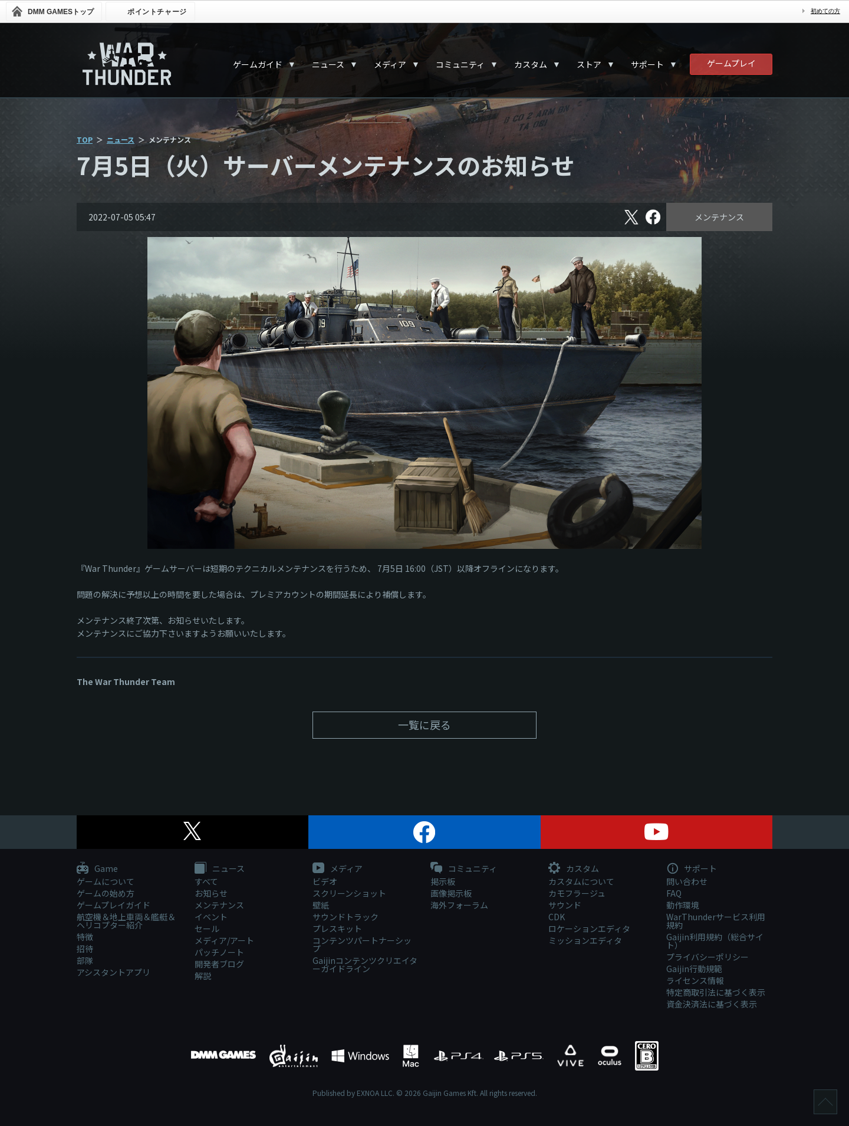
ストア (589, 64)
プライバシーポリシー (707, 957)
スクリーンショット (349, 893)
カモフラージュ (577, 893)
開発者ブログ (219, 964)
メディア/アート (224, 940)
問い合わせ (687, 881)
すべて (206, 881)
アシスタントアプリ (113, 972)
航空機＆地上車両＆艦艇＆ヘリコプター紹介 (126, 921)
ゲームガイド (257, 64)
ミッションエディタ (585, 940)
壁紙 (320, 905)
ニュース (328, 64)
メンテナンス (719, 217)
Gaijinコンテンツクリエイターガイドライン (364, 964)
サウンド (564, 905)
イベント (211, 917)
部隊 (85, 960)
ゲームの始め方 (105, 893)
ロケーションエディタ (589, 928)
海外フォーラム (459, 905)
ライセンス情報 (695, 980)
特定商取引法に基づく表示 (715, 992)
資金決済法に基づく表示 (711, 1004)
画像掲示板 (451, 893)
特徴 (85, 937)
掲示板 (442, 881)
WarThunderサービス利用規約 (715, 921)
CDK (556, 917)
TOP (85, 139)
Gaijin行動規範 (694, 968)
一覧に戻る (424, 724)
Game (97, 869)
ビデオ (324, 881)
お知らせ (211, 893)
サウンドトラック (345, 917)
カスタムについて (581, 881)
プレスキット (337, 928)
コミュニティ (460, 64)
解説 (203, 976)
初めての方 (825, 11)
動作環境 (682, 905)
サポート (647, 64)
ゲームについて (105, 881)
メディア (390, 64)
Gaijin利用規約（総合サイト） (715, 941)
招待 (85, 948)
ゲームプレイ (731, 63)
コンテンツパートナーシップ (362, 944)
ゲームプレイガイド (113, 905)
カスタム (530, 64)
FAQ (674, 893)
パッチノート (219, 952)
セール (207, 928)
